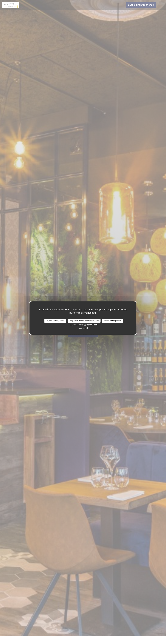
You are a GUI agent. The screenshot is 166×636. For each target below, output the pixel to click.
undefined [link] (83, 328)
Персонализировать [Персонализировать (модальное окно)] (112, 320)
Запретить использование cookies (84, 320)
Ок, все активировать (55, 320)
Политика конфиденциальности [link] (84, 325)
